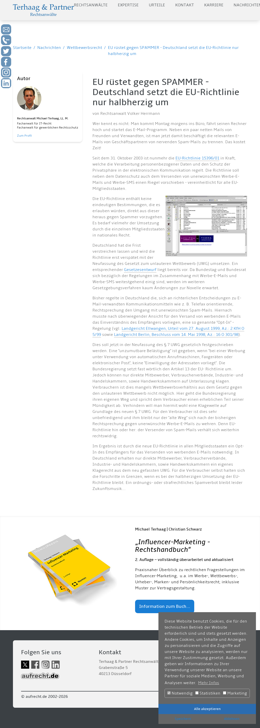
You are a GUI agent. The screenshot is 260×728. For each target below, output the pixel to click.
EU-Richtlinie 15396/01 (197, 158)
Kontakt (184, 5)
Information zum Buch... (164, 606)
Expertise (128, 5)
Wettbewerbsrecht (84, 47)
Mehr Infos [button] (208, 682)
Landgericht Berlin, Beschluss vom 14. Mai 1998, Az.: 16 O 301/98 (176, 334)
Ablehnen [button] (231, 719)
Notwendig (180, 693)
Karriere (213, 5)
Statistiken (207, 693)
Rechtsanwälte (91, 5)
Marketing (235, 693)
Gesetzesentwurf (140, 269)
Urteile (157, 5)
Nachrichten (49, 47)
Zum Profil (24, 136)
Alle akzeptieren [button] (207, 709)
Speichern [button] (183, 719)
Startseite (22, 47)
